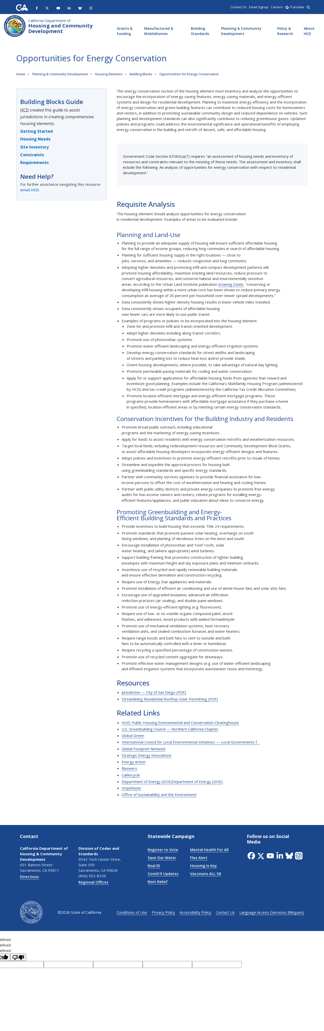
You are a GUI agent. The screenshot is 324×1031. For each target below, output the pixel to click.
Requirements (34, 162)
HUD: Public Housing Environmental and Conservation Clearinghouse (180, 722)
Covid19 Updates (163, 873)
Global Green (133, 735)
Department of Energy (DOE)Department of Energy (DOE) (172, 781)
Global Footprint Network (143, 748)
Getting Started (36, 131)
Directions (29, 876)
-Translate (295, 7)
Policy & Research (285, 31)
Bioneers (129, 768)
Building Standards (200, 31)
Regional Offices (93, 882)
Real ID (154, 865)
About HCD (309, 31)
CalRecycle (131, 775)
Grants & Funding (124, 31)
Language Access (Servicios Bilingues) (271, 912)
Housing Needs (35, 139)
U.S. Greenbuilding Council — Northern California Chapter (170, 729)
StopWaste (131, 788)
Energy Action (133, 761)
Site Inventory (34, 147)
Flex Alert (198, 857)
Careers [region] (277, 7)
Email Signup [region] (258, 7)
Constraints (32, 155)
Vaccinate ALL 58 (205, 873)
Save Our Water (162, 857)
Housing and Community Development (60, 26)
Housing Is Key (203, 865)
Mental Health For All (209, 849)
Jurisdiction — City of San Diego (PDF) (154, 692)
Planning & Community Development (241, 31)
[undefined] (18, 957)
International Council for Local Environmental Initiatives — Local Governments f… (191, 742)
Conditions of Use (132, 912)
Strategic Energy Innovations (146, 755)
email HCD (29, 189)
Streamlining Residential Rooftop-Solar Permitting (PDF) (170, 699)
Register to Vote (163, 849)
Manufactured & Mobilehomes (158, 31)
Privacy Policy (163, 912)
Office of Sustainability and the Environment (159, 794)
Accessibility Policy (195, 912)
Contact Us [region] (238, 7)
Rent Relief (158, 881)
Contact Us (225, 912)
